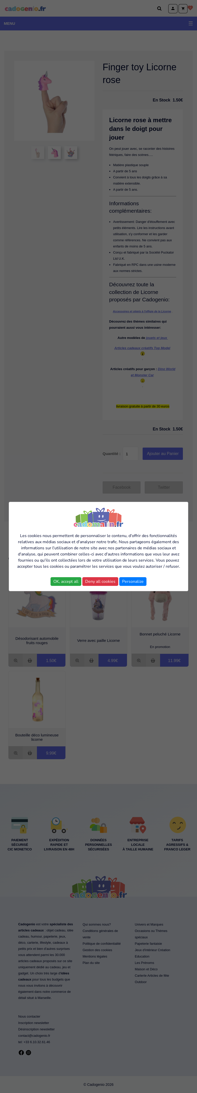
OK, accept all (65, 581)
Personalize (133, 581)
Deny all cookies (100, 581)
